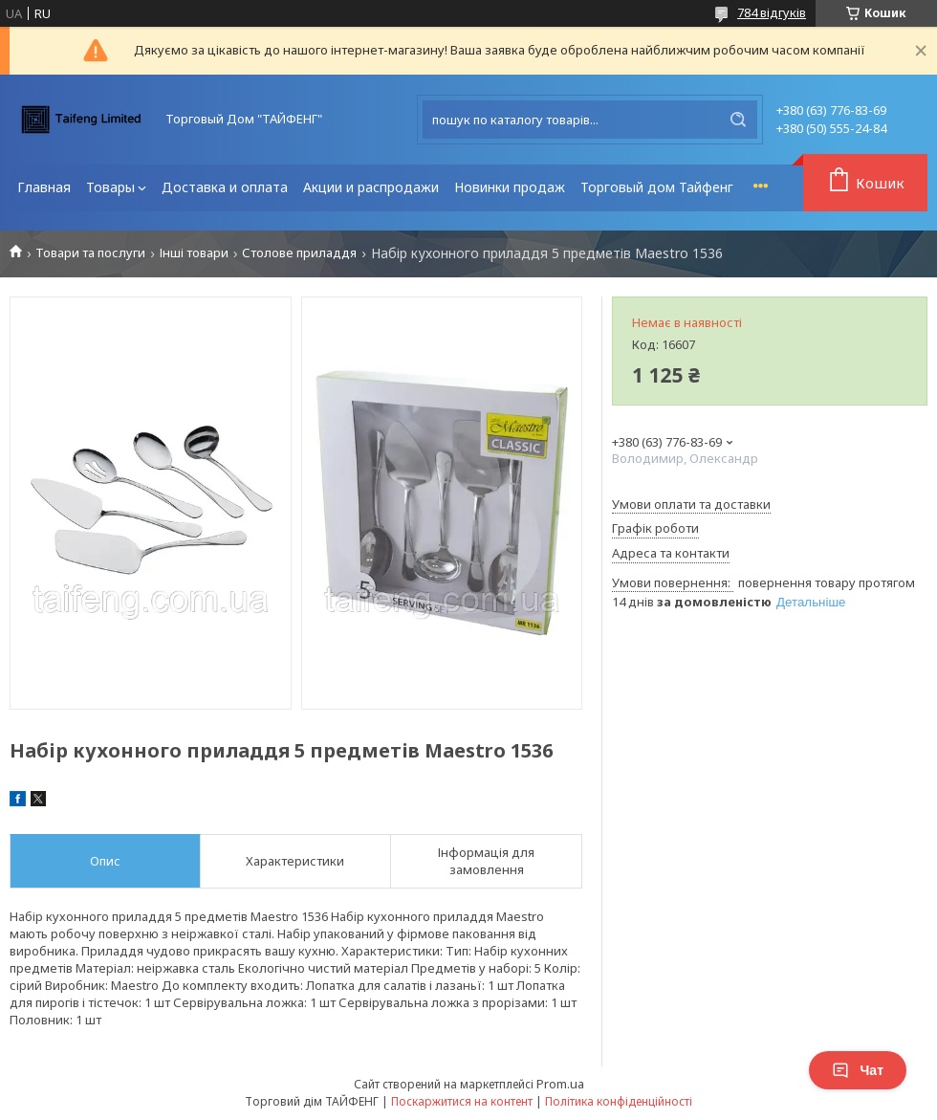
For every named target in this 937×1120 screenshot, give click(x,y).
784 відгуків (771, 12)
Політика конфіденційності (618, 1101)
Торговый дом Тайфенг (656, 187)
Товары (110, 187)
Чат (857, 1070)
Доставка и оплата (225, 187)
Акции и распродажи (371, 187)
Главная (44, 187)
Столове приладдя (299, 253)
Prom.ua (560, 1083)
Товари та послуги (90, 253)
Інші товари (194, 253)
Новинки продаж (509, 187)
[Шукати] (738, 119)
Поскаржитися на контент (462, 1101)
